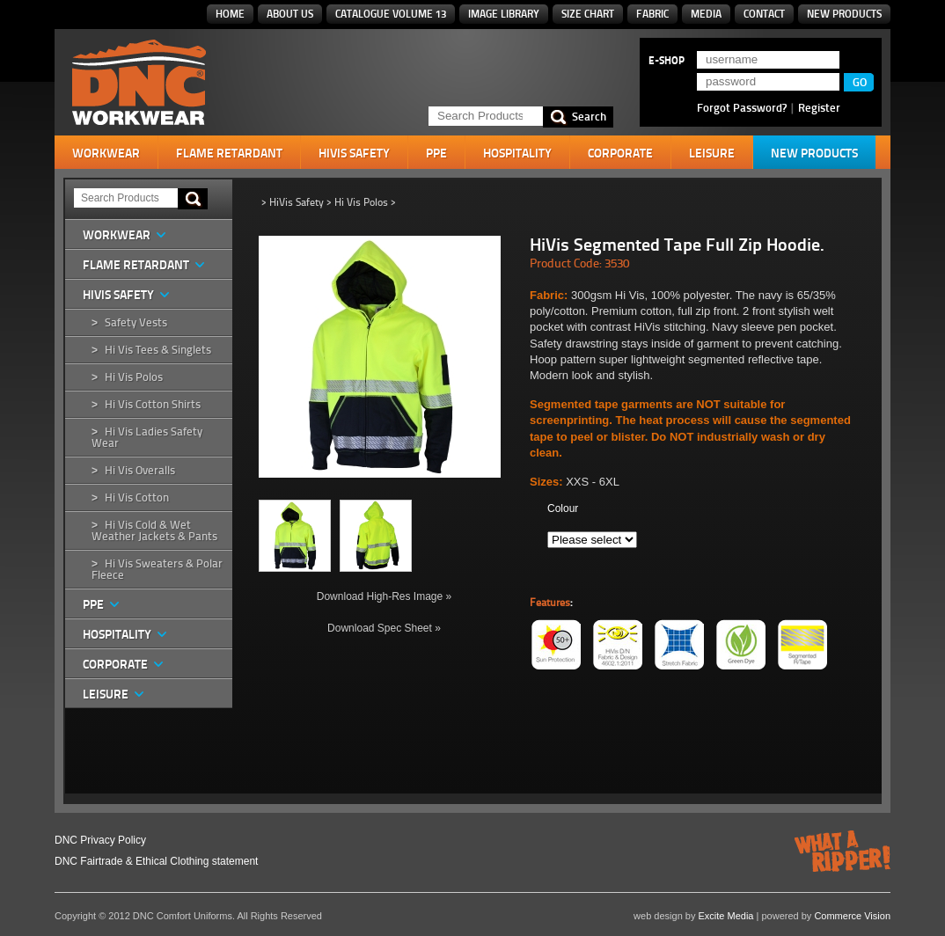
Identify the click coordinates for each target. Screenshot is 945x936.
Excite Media (726, 915)
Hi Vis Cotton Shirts (153, 404)
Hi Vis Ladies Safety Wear (147, 437)
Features (550, 602)
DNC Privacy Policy (100, 840)
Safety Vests (136, 322)
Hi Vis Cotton (137, 497)
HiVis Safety (354, 153)
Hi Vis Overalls (140, 470)
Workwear (106, 153)
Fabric (652, 13)
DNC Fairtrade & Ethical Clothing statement (156, 861)
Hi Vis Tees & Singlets (158, 349)
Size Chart (587, 13)
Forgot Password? (742, 107)
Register (819, 107)
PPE (436, 153)
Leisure (712, 153)
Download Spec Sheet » (384, 628)
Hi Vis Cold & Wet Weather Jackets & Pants (154, 530)
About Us (290, 13)
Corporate (620, 153)
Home (230, 13)
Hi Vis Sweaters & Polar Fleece (157, 569)
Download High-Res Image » (384, 596)
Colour (562, 508)
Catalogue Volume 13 (390, 13)
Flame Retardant (229, 153)
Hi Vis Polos (134, 377)
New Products (844, 13)
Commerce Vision (852, 915)
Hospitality (517, 153)
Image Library (503, 13)
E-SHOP (666, 60)
